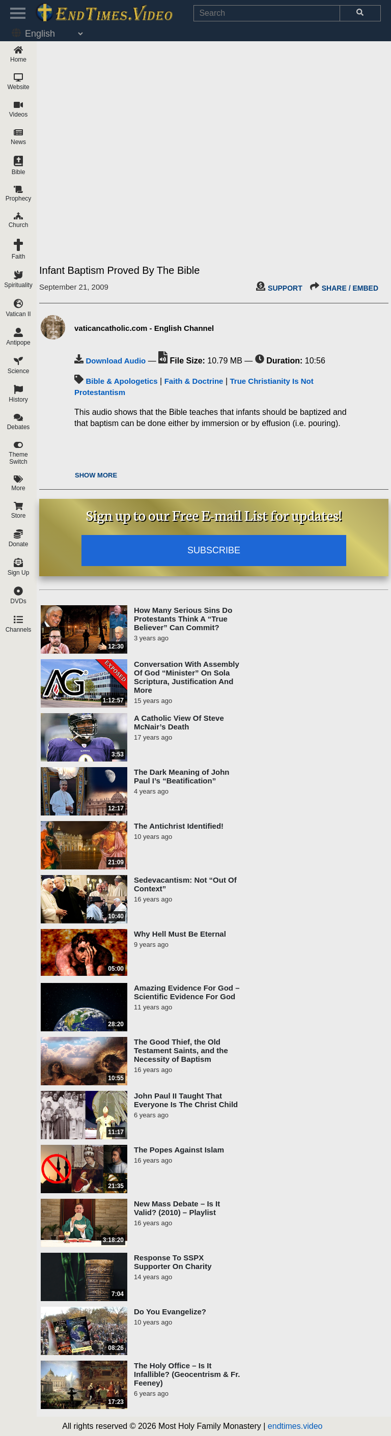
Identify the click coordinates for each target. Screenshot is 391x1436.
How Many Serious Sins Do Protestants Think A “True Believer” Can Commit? (183, 619)
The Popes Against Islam (179, 1149)
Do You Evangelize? (170, 1311)
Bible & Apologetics (121, 381)
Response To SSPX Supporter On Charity (173, 1262)
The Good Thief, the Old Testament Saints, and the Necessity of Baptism (181, 1050)
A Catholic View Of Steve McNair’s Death (179, 722)
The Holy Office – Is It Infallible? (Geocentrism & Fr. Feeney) (187, 1374)
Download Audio (116, 360)
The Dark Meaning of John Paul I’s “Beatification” (182, 776)
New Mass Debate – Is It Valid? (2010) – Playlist (177, 1208)
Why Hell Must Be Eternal (180, 934)
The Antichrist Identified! (179, 826)
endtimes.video (295, 1426)
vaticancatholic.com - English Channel (144, 328)
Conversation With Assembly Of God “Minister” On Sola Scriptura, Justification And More (186, 677)
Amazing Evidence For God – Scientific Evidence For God (187, 992)
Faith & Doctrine (194, 381)
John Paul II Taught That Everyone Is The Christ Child (186, 1100)
